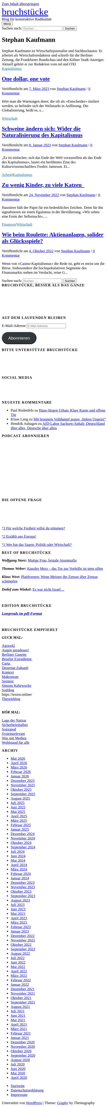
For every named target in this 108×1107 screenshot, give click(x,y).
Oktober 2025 (21, 789)
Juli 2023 (17, 905)
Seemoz (8, 681)
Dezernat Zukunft (15, 668)
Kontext (8, 672)
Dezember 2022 (22, 936)
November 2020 (23, 1047)
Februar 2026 (21, 772)
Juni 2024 (18, 856)
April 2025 (19, 816)
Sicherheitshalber (15, 725)
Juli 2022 (17, 958)
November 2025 (23, 785)
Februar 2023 (21, 927)
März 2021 (19, 1029)
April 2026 (19, 763)
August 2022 (20, 953)
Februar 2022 (21, 980)
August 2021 (20, 1007)
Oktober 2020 (21, 1051)
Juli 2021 (17, 1011)
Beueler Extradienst (17, 659)
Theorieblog (11, 699)
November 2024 (23, 838)
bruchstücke (25, 11)
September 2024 (23, 847)
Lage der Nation (14, 720)
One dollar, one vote (26, 79)
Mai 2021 (18, 1020)
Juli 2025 (17, 803)
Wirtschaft (10, 118)
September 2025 (23, 794)
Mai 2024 (18, 860)
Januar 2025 (20, 829)
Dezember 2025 (22, 781)
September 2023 (23, 896)
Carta (6, 663)
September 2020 (23, 1055)
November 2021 (23, 993)
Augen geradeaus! (15, 650)
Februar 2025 (21, 825)
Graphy (62, 1103)
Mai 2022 (18, 967)
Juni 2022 (18, 962)
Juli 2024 (17, 851)
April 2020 (19, 1078)
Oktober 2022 (21, 945)
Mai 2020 (18, 1073)
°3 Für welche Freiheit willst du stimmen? (33, 528)
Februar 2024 (21, 874)
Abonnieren (19, 338)
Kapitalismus (12, 68)
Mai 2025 (18, 812)
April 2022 (19, 971)
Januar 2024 (20, 878)
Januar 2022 (20, 984)
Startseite (18, 1086)
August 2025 (20, 798)
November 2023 (23, 887)
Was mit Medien (14, 738)
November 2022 (23, 940)
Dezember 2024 (22, 834)
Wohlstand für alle (15, 742)
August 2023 (20, 900)
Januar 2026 (20, 776)
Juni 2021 (18, 1015)
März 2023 (19, 922)
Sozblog (8, 690)
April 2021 (19, 1024)
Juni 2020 (18, 1069)
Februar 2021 (21, 1033)
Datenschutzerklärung (27, 1090)
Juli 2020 (17, 1064)
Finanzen (9, 224)
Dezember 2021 (22, 989)
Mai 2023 (18, 914)
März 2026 (19, 767)
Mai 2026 (18, 758)
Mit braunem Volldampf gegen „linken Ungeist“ (70, 419)
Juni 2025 (18, 807)
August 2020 (20, 1060)
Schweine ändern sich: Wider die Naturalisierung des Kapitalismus (42, 131)
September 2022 (23, 949)
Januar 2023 (20, 931)
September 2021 (23, 1002)
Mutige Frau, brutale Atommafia (52, 560)
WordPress (34, 1103)
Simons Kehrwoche (16, 685)
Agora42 (8, 646)
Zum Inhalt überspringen (20, 4)
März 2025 (19, 820)
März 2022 (19, 976)
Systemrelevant (13, 734)
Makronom (10, 677)
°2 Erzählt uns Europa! (19, 536)
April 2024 (19, 865)
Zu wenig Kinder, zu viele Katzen (43, 185)
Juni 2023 (18, 909)
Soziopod (9, 729)
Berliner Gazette (14, 654)
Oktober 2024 (21, 843)
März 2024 (19, 869)
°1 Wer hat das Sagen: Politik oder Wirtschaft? (37, 545)
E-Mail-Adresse (14, 326)
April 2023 (19, 918)
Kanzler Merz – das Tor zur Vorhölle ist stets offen (65, 568)
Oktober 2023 (21, 891)
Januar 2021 (20, 1038)
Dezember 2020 (22, 1042)
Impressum (19, 1095)
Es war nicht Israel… (48, 589)
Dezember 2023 (22, 883)
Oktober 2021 (21, 998)
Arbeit (6, 175)
